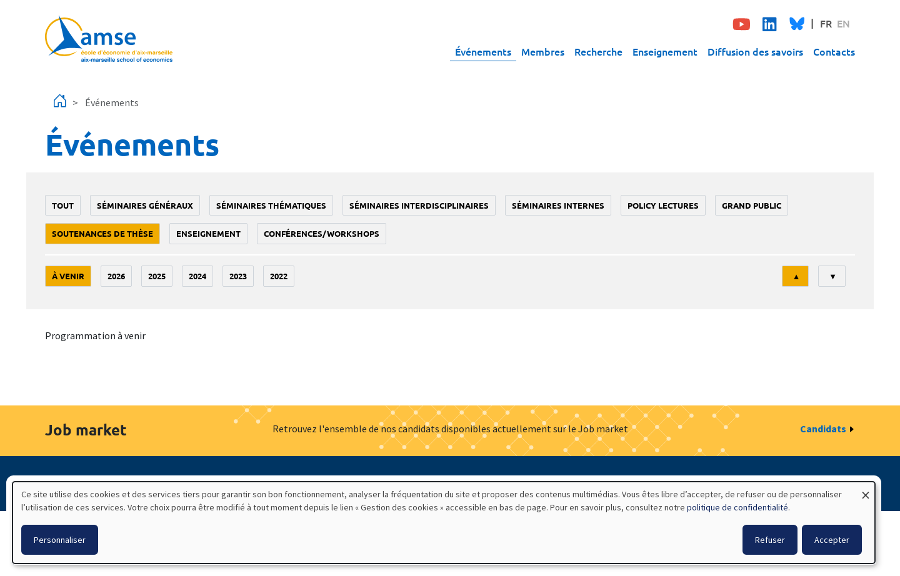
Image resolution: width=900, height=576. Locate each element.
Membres (542, 51)
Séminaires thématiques (271, 205)
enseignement (208, 233)
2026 (116, 276)
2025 (157, 276)
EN (843, 23)
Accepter (831, 539)
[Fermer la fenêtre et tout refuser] (865, 489)
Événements (483, 51)
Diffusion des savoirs (755, 51)
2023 (238, 276)
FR (826, 23)
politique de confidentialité (737, 507)
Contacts (834, 51)
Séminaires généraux (145, 205)
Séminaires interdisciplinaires (419, 205)
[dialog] (443, 523)
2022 (279, 276)
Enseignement (665, 51)
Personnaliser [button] (60, 539)
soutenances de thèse (102, 233)
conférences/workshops (321, 233)
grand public (751, 205)
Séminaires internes (558, 205)
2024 (197, 276)
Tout (63, 205)
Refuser (770, 539)
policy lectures (663, 205)
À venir (68, 276)
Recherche (598, 51)
